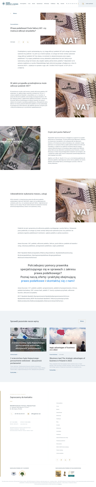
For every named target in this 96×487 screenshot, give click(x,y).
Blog (58, 3)
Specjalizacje (39, 3)
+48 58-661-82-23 (19, 414)
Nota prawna (59, 444)
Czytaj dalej (14, 372)
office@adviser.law (36, 414)
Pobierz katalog (59, 450)
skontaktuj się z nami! (60, 280)
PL (66, 3)
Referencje (46, 3)
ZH (74, 3)
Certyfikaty (58, 431)
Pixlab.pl (60, 484)
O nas (29, 3)
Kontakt (62, 3)
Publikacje (53, 3)
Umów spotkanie (89, 3)
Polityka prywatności (60, 440)
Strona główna (23, 3)
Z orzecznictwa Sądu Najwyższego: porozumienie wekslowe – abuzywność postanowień (26, 360)
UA (76, 3)
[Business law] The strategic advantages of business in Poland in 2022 (67, 359)
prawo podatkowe (32, 280)
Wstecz (13, 13)
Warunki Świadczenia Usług (62, 437)
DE (70, 3)
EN (68, 3)
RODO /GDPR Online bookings (62, 447)
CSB (72, 3)
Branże (33, 3)
